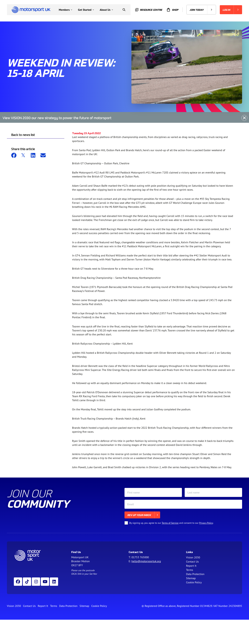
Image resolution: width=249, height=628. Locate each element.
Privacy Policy (206, 522)
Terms (189, 570)
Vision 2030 (193, 557)
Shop (172, 10)
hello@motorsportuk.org (146, 561)
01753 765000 (140, 557)
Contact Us (192, 561)
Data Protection (195, 574)
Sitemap (191, 578)
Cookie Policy (194, 582)
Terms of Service (170, 522)
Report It (191, 565)
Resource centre (148, 9)
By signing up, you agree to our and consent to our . (171, 522)
